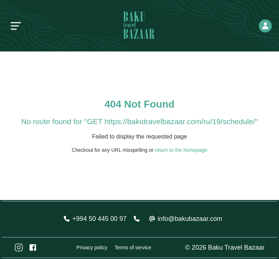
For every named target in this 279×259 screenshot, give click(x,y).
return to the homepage (181, 150)
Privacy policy (91, 247)
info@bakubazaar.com (190, 218)
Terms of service (133, 247)
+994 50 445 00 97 (99, 218)
